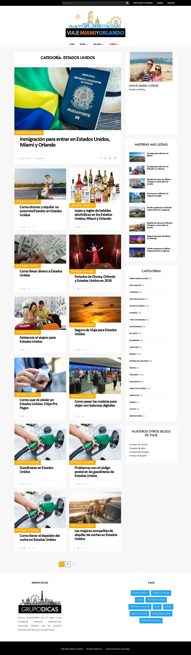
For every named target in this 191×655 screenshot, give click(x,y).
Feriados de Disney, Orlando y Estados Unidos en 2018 (95, 279)
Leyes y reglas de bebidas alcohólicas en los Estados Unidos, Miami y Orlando (93, 215)
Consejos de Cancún (138, 444)
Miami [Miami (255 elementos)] (157, 607)
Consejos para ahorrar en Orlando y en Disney (157, 168)
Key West (133, 333)
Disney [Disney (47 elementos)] (139, 600)
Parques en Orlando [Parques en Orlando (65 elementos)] (139, 614)
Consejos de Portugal (139, 452)
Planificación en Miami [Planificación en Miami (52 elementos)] (161, 614)
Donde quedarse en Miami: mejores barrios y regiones (158, 250)
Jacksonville (135, 327)
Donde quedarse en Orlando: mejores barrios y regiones (159, 209)
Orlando (98, 44)
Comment (40, 159)
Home (72, 44)
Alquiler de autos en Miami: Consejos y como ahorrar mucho (159, 181)
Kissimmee (134, 340)
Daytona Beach (136, 299)
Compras (133, 292)
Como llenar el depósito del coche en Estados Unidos (40, 538)
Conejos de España (138, 456)
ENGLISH (171, 3)
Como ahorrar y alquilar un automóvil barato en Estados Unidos (41, 211)
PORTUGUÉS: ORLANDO (143, 3)
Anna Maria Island (138, 279)
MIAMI (160, 3)
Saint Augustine (137, 389)
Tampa (132, 402)
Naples (132, 368)
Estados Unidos (29, 132)
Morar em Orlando (139, 361)
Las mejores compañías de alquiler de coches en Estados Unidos (96, 535)
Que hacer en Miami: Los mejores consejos (157, 194)
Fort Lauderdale (137, 320)
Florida (114, 44)
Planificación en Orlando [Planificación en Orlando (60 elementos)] (151, 620)
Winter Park (135, 416)
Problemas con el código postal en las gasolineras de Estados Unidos (94, 472)
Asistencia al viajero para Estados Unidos (38, 340)
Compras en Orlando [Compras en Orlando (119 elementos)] (161, 593)
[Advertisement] (151, 113)
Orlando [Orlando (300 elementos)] (168, 607)
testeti (132, 409)
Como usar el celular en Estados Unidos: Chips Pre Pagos (38, 404)
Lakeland (134, 347)
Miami (84, 44)
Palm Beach (135, 382)
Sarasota (134, 395)
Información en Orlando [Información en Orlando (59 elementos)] (139, 607)
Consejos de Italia (137, 448)
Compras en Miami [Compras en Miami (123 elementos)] (140, 593)
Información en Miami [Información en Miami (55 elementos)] (156, 600)
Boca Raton (135, 285)
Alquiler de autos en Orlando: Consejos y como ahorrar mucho (159, 225)
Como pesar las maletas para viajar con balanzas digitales (96, 404)
